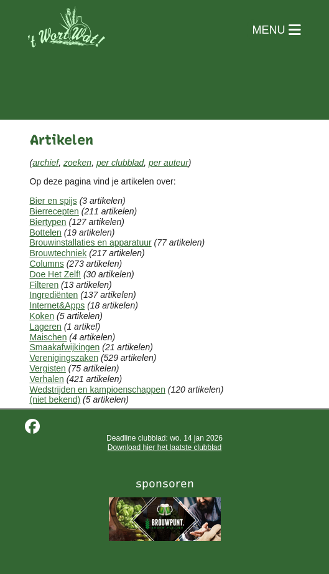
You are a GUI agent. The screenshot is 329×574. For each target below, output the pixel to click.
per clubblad (120, 163)
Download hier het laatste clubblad (164, 447)
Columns (47, 264)
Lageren (46, 327)
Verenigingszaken (64, 358)
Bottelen (46, 232)
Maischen (48, 337)
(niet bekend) (55, 399)
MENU (277, 30)
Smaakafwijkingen (65, 347)
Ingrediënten (54, 295)
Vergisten (48, 368)
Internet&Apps (57, 305)
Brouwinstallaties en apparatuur (91, 242)
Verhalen (47, 379)
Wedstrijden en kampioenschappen (97, 390)
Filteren (44, 285)
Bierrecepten (54, 211)
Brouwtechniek (58, 253)
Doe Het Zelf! (55, 274)
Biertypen (48, 222)
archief (45, 163)
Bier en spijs (53, 201)
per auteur (168, 163)
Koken (42, 316)
